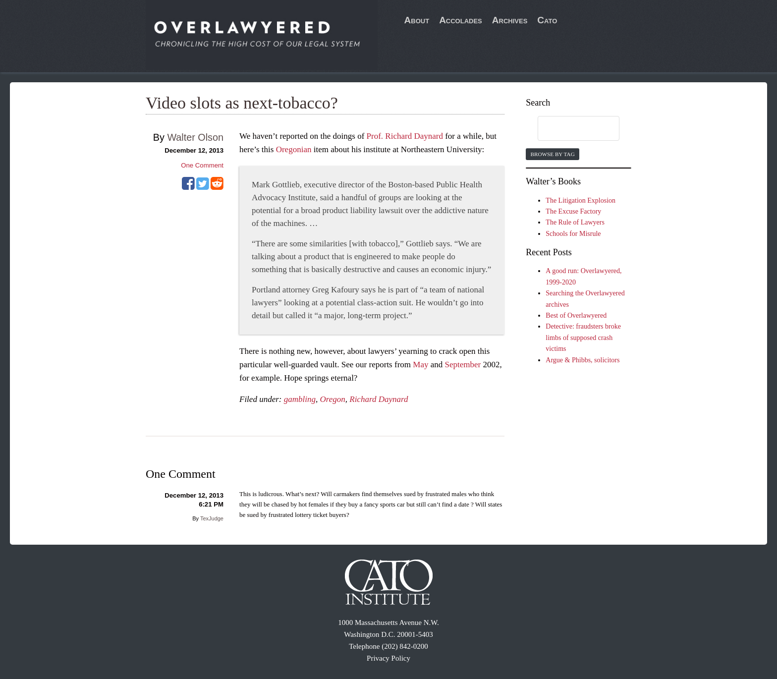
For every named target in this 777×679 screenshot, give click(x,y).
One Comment (202, 165)
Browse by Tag (552, 154)
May (420, 364)
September (463, 364)
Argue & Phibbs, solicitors (582, 360)
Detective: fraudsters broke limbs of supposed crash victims (583, 337)
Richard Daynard (378, 399)
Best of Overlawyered (576, 315)
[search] (569, 129)
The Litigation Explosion (580, 200)
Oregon (332, 399)
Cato (547, 20)
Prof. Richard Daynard (405, 136)
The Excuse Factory (573, 211)
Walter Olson (195, 137)
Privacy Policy (388, 658)
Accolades (460, 20)
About (417, 20)
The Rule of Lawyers (575, 222)
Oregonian (294, 149)
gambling (300, 399)
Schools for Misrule (573, 233)
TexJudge (211, 518)
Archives (510, 20)
